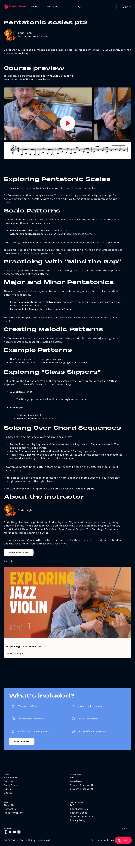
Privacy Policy (78, 820)
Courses (8, 781)
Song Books (11, 785)
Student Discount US (82, 789)
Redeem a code (78, 812)
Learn (34, 6)
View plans (52, 6)
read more (61, 543)
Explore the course (18, 552)
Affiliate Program (13, 812)
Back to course (21, 741)
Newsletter (76, 781)
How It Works (11, 777)
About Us (9, 805)
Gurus (7, 789)
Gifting (8, 792)
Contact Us (10, 809)
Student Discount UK (82, 785)
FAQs (72, 805)
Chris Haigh (25, 32)
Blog (72, 777)
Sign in (127, 6)
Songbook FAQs (79, 809)
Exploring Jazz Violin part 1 (25, 647)
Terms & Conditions (81, 816)
